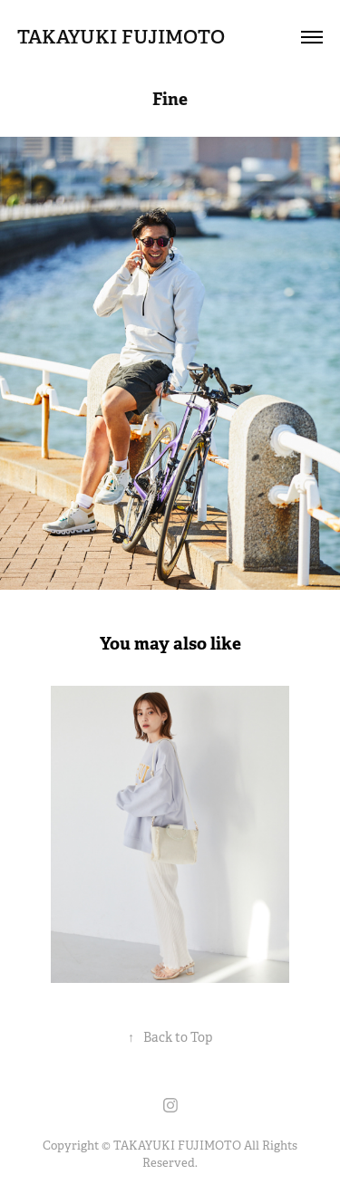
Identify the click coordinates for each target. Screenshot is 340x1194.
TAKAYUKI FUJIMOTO (121, 36)
